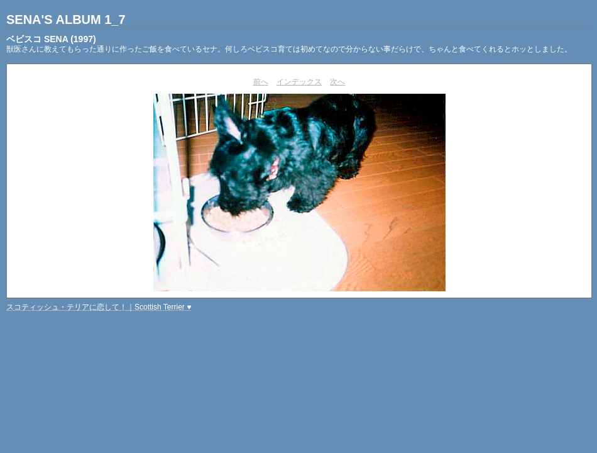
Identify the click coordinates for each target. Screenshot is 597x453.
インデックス (299, 81)
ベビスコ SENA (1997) (51, 39)
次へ (337, 81)
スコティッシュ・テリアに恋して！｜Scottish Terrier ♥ (98, 307)
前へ (260, 81)
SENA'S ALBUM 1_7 (66, 19)
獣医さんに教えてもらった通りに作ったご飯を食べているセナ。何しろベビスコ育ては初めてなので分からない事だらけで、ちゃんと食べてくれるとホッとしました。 (289, 49)
